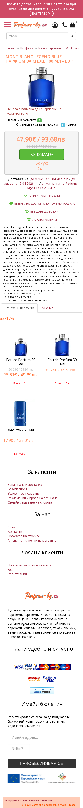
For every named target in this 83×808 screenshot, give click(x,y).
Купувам (41, 154)
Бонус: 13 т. (20, 383)
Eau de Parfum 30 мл (20, 361)
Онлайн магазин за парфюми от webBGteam (48, 804)
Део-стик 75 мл (21, 430)
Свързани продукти (19, 308)
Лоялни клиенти (45, 219)
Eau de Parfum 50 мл (62, 361)
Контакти (15, 531)
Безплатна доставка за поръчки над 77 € (44, 203)
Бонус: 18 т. (62, 383)
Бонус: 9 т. (20, 454)
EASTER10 (41, 13)
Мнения (47, 308)
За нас (12, 527)
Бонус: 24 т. (41, 166)
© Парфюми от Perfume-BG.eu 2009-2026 (28, 800)
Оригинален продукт (44, 196)
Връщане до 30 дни (44, 211)
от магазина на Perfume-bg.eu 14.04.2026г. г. (53, 185)
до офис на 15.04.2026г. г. (49, 179)
